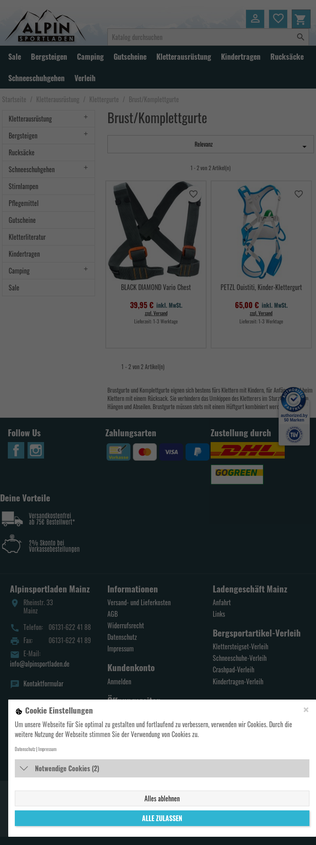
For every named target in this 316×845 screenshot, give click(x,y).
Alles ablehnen (162, 798)
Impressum (47, 749)
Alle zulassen (162, 818)
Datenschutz (25, 749)
